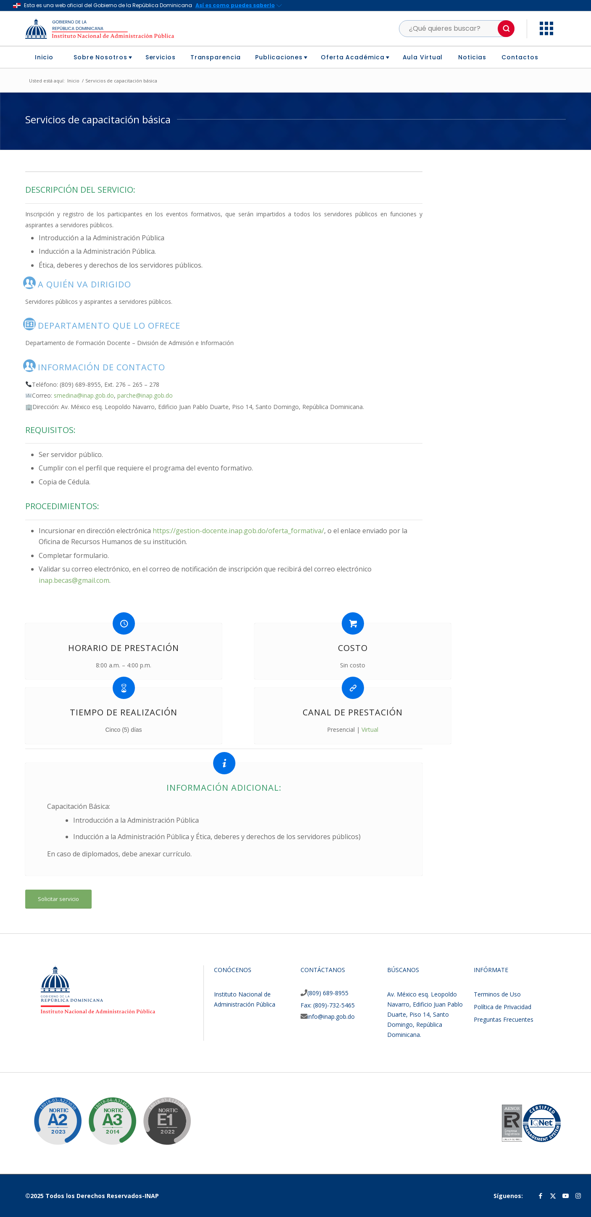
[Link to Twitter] (553, 1195)
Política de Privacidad (502, 1007)
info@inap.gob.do (331, 1016)
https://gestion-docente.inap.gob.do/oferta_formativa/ (238, 530)
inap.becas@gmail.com (74, 580)
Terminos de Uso (497, 994)
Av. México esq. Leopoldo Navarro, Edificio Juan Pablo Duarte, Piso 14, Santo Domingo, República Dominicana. (425, 1014)
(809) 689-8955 (327, 993)
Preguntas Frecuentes (503, 1019)
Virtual (369, 729)
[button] (506, 28)
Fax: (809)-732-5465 (328, 1005)
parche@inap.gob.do (145, 395)
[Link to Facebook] (540, 1195)
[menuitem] (47, 57)
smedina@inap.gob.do (84, 395)
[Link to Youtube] (565, 1195)
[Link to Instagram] (578, 1195)
